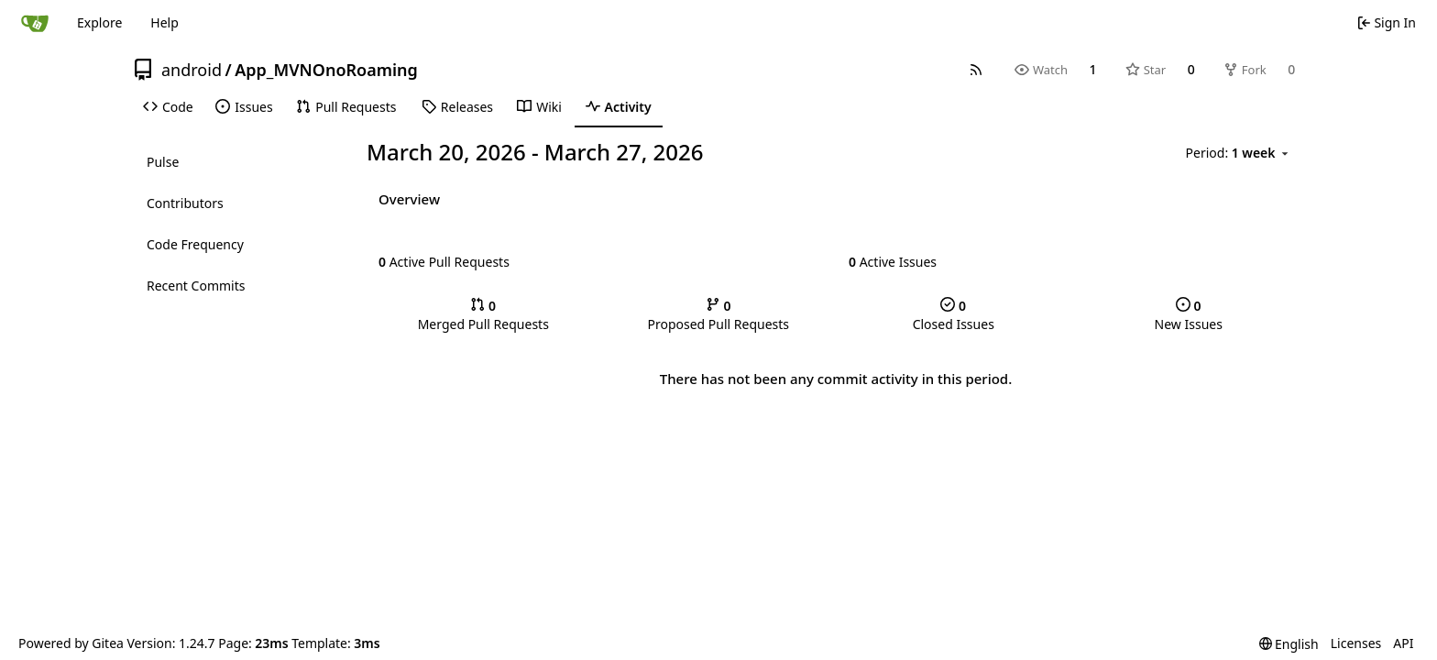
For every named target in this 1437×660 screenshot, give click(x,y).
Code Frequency (195, 244)
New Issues (1189, 315)
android (191, 69)
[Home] (34, 22)
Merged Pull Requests (483, 315)
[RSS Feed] (976, 69)
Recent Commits (196, 285)
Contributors (185, 203)
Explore (99, 22)
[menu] (1238, 153)
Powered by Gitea (71, 643)
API (1403, 643)
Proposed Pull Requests (718, 315)
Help (164, 22)
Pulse (163, 161)
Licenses (1356, 643)
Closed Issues (953, 315)
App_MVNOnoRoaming (326, 69)
